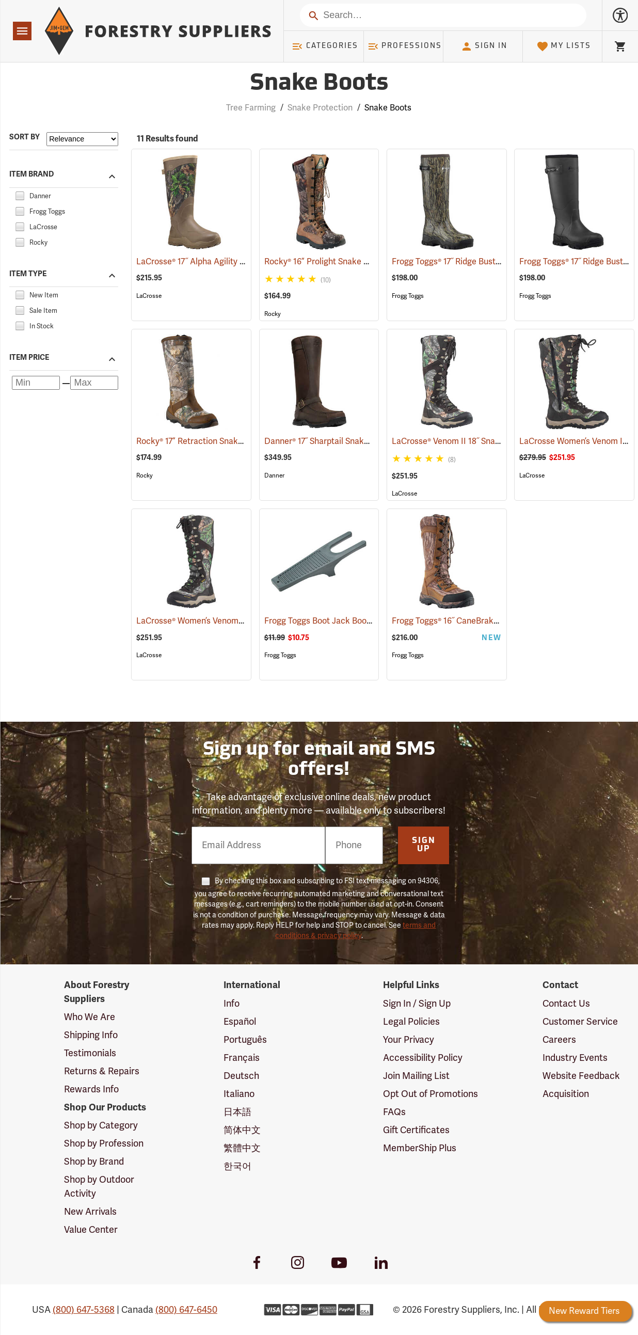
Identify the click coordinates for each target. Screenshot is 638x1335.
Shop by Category (101, 1125)
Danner (274, 475)
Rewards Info (91, 1089)
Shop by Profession (103, 1143)
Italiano (239, 1094)
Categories (324, 46)
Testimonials (90, 1053)
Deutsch (241, 1076)
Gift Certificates (416, 1130)
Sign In (484, 46)
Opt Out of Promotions (430, 1094)
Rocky (272, 313)
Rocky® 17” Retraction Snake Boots (216, 441)
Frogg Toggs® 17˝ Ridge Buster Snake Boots (487, 262)
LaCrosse (149, 295)
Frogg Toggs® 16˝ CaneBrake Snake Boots (484, 621)
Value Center (91, 1229)
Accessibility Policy (422, 1057)
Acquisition (566, 1094)
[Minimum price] (36, 383)
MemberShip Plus (419, 1148)
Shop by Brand (94, 1161)
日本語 (237, 1112)
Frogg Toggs (408, 295)
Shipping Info (91, 1035)
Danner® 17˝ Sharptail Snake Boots (343, 441)
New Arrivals (90, 1211)
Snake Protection (320, 108)
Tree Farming (251, 108)
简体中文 (242, 1130)
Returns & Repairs (101, 1071)
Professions (404, 46)
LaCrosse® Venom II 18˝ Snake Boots (475, 441)
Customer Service (580, 1021)
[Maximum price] (94, 383)
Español (240, 1021)
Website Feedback (581, 1076)
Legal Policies (411, 1021)
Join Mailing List (416, 1076)
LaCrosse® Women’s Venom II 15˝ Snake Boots (237, 621)
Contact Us (566, 1003)
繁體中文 (242, 1148)
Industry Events (575, 1057)
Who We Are (89, 1017)
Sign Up (424, 845)
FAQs (394, 1112)
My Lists (564, 46)
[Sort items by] (82, 139)
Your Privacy (408, 1039)
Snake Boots (387, 108)
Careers (559, 1039)
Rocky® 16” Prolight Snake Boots (340, 262)
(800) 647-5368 (84, 1309)
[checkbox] (19, 194)
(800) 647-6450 (186, 1309)
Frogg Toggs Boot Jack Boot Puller (343, 621)
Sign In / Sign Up (417, 1003)
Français (242, 1057)
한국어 (237, 1166)
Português (245, 1039)
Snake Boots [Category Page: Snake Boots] (319, 84)
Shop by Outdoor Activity (99, 1186)
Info (232, 1003)
